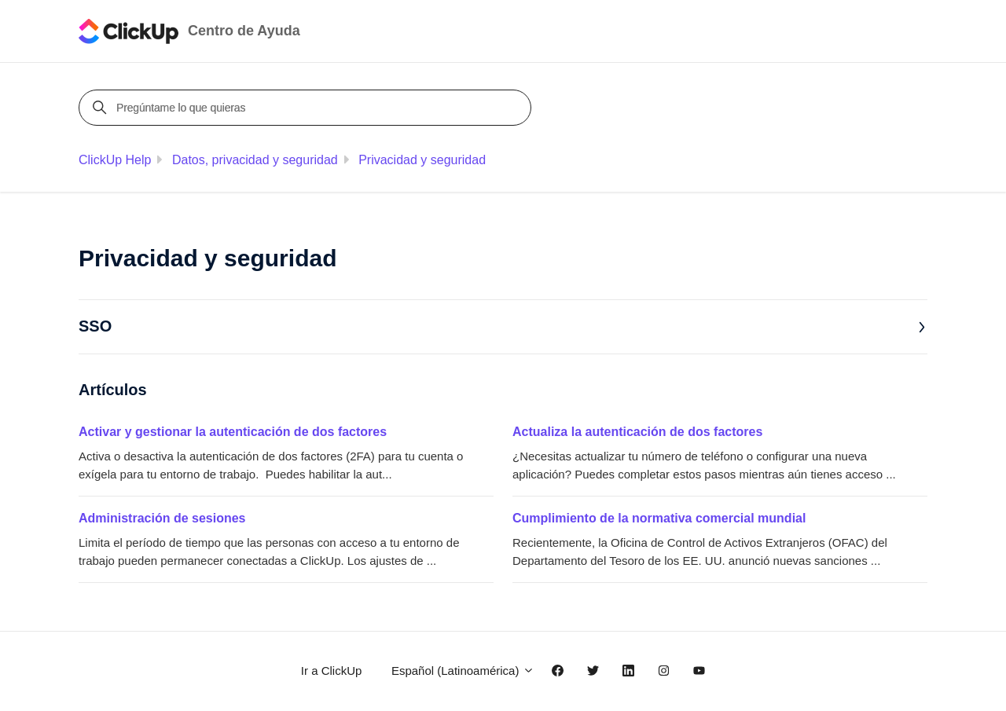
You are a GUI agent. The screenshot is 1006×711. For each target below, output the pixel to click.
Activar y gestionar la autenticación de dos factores (233, 431)
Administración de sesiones (162, 518)
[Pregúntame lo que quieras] (307, 107)
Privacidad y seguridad (422, 160)
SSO (502, 326)
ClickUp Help (115, 160)
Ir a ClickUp (331, 670)
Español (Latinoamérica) (462, 670)
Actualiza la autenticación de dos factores (637, 431)
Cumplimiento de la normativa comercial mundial (659, 518)
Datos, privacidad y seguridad (255, 160)
